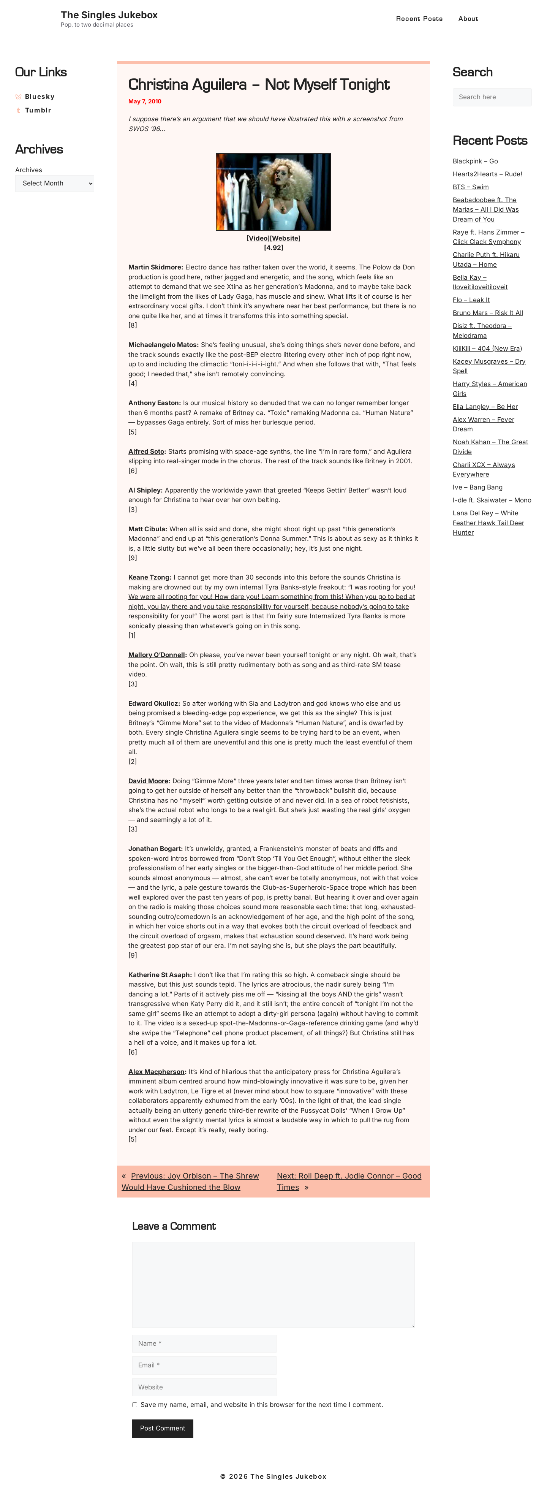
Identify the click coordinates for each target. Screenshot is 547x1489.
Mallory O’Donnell (156, 655)
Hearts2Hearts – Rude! (487, 174)
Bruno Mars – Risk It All (488, 313)
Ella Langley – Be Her (485, 406)
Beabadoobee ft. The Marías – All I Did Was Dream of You (486, 209)
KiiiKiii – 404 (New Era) (487, 348)
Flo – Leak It (471, 300)
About (468, 19)
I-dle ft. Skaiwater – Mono (492, 500)
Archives (28, 170)
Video (258, 238)
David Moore (148, 781)
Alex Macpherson (156, 1072)
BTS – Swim (471, 187)
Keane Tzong (148, 577)
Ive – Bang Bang (478, 487)
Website (285, 238)
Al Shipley (144, 490)
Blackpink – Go (475, 161)
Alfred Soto (146, 451)
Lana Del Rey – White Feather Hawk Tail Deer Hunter (488, 522)
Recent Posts (419, 19)
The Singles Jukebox (109, 15)
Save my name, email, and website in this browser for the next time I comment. (262, 1404)
